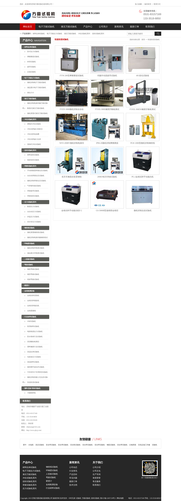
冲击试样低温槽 (33, 134)
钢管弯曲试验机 (33, 274)
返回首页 (147, 4)
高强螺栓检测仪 (33, 342)
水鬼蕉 (31, 445)
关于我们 (98, 462)
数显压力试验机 (33, 207)
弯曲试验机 (28, 265)
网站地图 (120, 498)
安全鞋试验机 (75, 445)
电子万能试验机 (46, 26)
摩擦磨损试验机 (33, 57)
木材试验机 (31, 321)
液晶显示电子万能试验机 (36, 88)
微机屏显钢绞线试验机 (35, 232)
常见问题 (73, 478)
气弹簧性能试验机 (34, 186)
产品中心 (87, 26)
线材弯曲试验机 (33, 279)
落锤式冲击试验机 (34, 144)
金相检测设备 (29, 291)
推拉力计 (30, 93)
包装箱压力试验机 (34, 357)
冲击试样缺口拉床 (34, 139)
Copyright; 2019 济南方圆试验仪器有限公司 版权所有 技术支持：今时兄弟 (48, 498)
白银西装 (132, 445)
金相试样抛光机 (33, 306)
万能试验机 (86, 498)
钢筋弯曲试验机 (33, 269)
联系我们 (150, 26)
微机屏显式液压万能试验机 (37, 113)
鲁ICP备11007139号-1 (108, 498)
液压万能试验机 (69, 26)
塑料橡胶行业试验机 (35, 347)
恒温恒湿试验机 (154, 40)
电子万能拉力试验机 (54, 34)
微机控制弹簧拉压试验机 (36, 181)
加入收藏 (138, 4)
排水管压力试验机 (34, 222)
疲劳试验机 (31, 67)
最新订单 (134, 26)
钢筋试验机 (111, 445)
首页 (143, 40)
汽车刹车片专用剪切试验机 (37, 372)
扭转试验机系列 (98, 34)
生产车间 (97, 474)
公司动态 (73, 467)
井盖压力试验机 (33, 217)
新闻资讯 (118, 26)
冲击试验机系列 (84, 34)
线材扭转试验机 (33, 160)
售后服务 (97, 481)
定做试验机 (31, 72)
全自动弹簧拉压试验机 (35, 176)
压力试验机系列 (30, 202)
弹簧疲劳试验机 (33, 191)
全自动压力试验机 (34, 212)
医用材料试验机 (33, 326)
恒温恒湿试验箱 (33, 382)
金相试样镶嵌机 (33, 301)
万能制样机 (31, 393)
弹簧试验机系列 (30, 166)
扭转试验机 (95, 498)
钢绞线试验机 (29, 228)
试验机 (154, 445)
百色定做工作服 (144, 445)
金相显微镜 (31, 311)
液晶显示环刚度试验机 (35, 253)
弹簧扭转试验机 (33, 196)
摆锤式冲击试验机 (34, 124)
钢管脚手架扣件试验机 (35, 367)
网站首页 (27, 26)
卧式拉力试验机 (33, 52)
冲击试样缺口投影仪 (35, 129)
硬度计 (26, 285)
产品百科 (73, 474)
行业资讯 (73, 471)
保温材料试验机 (33, 362)
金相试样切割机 (33, 295)
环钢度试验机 (29, 244)
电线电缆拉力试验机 (35, 331)
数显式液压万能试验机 (35, 108)
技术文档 (73, 485)
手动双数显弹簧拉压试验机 (37, 171)
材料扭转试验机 (33, 155)
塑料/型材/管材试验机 (32, 388)
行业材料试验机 (30, 317)
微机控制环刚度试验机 (35, 248)
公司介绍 (97, 467)
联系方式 (157, 4)
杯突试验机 (31, 62)
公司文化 (97, 471)
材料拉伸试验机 (39, 34)
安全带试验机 (51, 445)
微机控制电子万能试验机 (36, 82)
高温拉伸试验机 (33, 352)
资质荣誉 (97, 478)
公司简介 (103, 26)
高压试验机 (39, 445)
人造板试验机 (29, 259)
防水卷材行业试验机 (35, 337)
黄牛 (24, 445)
